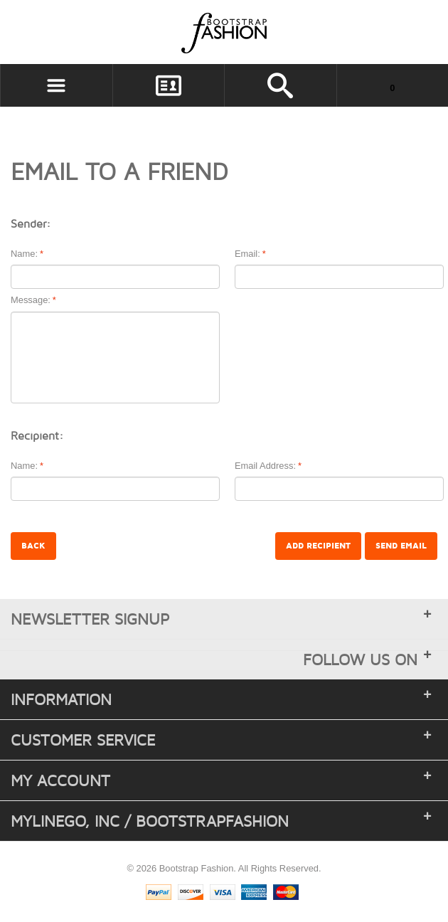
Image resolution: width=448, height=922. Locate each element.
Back (33, 546)
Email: (247, 254)
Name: (24, 254)
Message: (30, 301)
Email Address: (265, 466)
